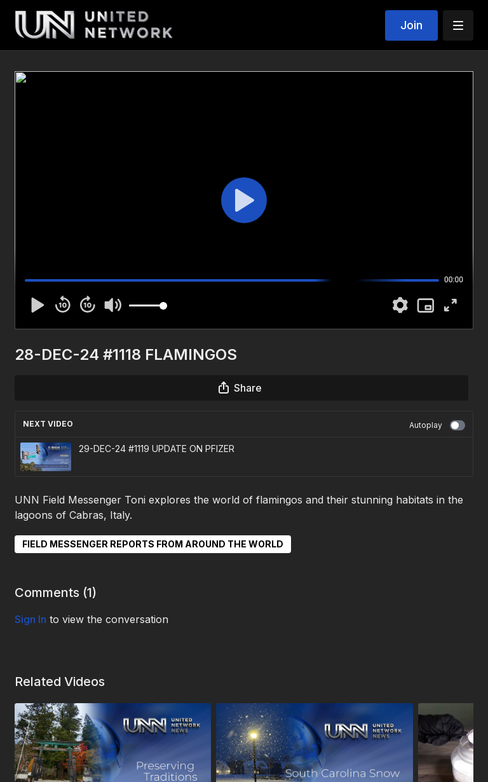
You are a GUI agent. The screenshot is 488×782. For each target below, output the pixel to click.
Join (411, 25)
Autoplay (437, 425)
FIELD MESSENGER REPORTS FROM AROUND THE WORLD (152, 543)
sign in (30, 619)
